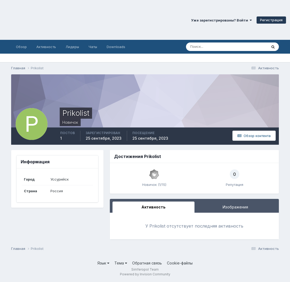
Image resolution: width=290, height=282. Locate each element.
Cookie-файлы (180, 263)
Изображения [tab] (235, 207)
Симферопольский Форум (73, 20)
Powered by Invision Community (145, 274)
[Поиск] (204, 46)
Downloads (116, 47)
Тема (120, 263)
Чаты (93, 47)
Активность (46, 47)
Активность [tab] (153, 207)
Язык (103, 263)
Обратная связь (147, 263)
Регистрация (271, 20)
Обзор (21, 47)
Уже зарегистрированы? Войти (221, 20)
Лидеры (72, 47)
